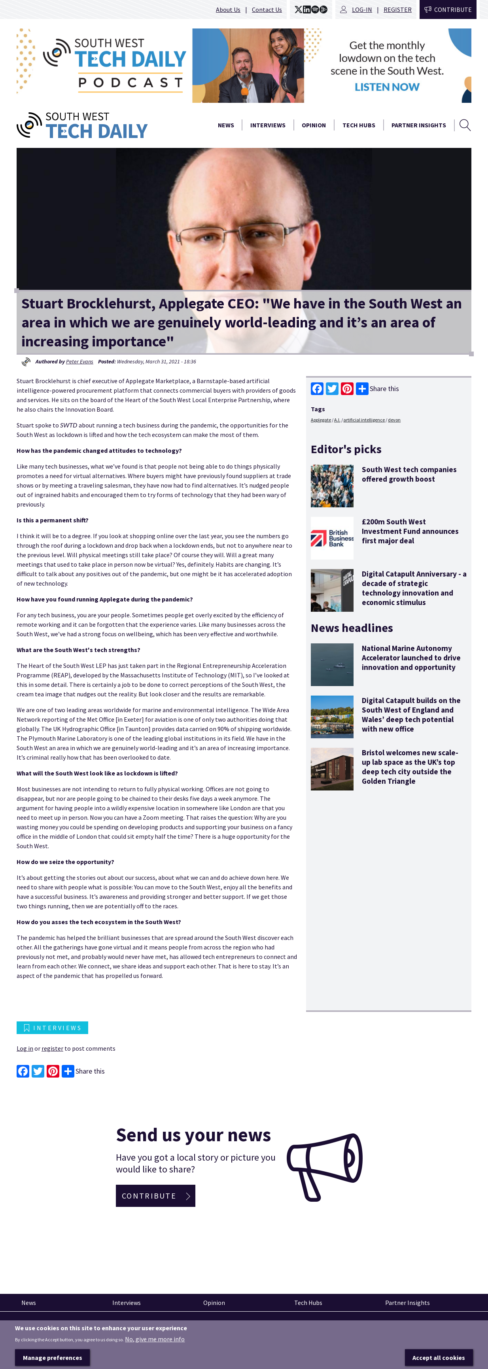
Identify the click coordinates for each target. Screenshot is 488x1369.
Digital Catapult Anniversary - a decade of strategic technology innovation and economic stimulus (414, 588)
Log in (25, 1048)
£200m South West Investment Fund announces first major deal (410, 531)
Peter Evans (79, 361)
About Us (228, 9)
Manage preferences (52, 1360)
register (52, 1048)
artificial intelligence (364, 420)
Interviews (268, 125)
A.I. (337, 420)
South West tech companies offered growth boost (409, 474)
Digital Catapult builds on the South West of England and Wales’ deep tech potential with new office (411, 715)
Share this (377, 388)
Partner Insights (419, 125)
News (226, 125)
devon (394, 420)
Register (398, 9)
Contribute (453, 9)
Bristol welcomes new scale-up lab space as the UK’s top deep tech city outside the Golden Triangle (410, 767)
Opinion (314, 125)
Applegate (321, 420)
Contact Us (267, 9)
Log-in (362, 9)
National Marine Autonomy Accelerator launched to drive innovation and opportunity (411, 657)
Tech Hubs (358, 125)
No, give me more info (155, 1342)
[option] (244, 65)
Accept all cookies (438, 1360)
